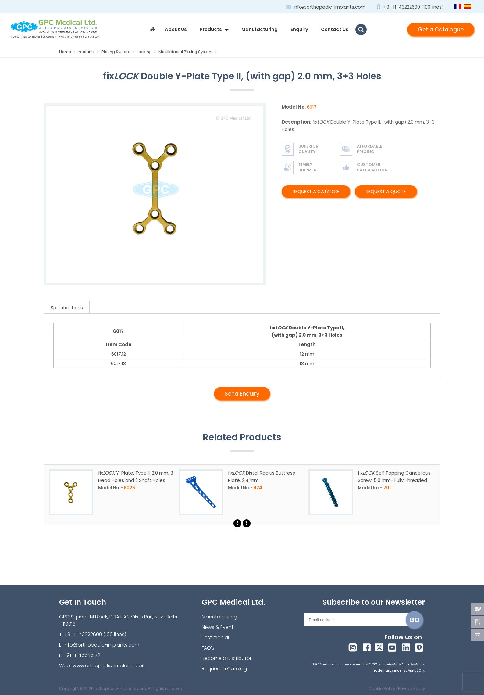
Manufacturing (259, 29)
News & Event (217, 627)
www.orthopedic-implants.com (109, 665)
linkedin (406, 647)
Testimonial (215, 637)
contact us (334, 29)
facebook (366, 647)
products (211, 29)
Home (68, 52)
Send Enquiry (242, 393)
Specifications (67, 307)
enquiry (299, 29)
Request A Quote (386, 191)
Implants (89, 52)
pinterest (420, 647)
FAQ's (208, 647)
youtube (393, 647)
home (152, 30)
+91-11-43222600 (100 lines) (413, 7)
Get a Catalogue (441, 29)
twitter (380, 647)
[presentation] (237, 523)
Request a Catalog (316, 191)
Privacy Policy (411, 688)
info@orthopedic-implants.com (329, 7)
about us (176, 29)
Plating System (119, 52)
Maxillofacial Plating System (188, 52)
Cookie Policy (381, 688)
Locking (147, 52)
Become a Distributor (226, 658)
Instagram (353, 647)
